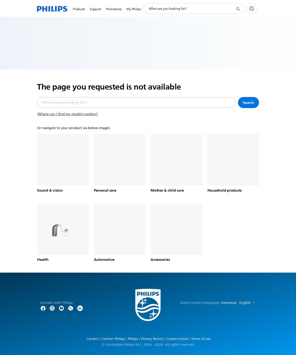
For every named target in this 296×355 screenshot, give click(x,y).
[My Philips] (251, 8)
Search (248, 102)
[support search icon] (238, 9)
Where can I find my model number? (67, 114)
